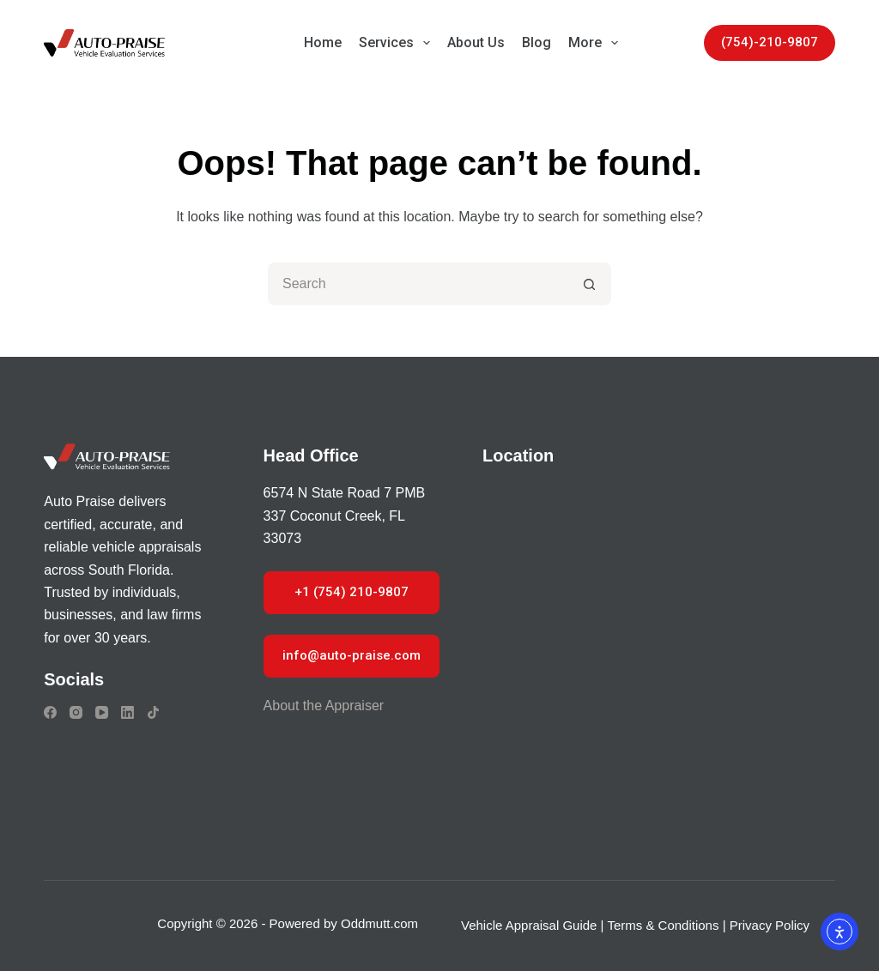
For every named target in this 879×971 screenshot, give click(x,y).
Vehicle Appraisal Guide (529, 925)
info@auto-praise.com (351, 655)
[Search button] (589, 283)
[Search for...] (418, 283)
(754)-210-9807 (769, 42)
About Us (476, 42)
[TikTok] (153, 712)
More (596, 43)
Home (323, 42)
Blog (536, 42)
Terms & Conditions (662, 925)
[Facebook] (50, 712)
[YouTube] (101, 712)
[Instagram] (76, 712)
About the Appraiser (324, 705)
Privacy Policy (769, 925)
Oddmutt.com (379, 923)
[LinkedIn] (127, 712)
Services (398, 43)
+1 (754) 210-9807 (351, 592)
